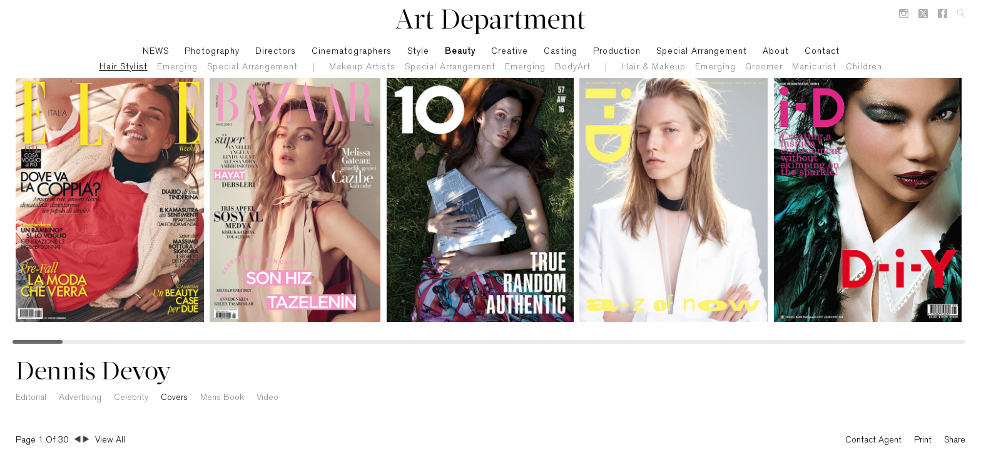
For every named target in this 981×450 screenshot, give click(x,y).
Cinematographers (352, 51)
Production (617, 51)
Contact (822, 51)
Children (864, 67)
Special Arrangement (252, 67)
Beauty (460, 51)
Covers (174, 397)
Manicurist (814, 67)
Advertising (80, 397)
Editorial (31, 397)
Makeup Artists (362, 67)
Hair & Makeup (654, 67)
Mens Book (222, 397)
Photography (212, 51)
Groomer (764, 67)
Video (267, 397)
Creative (509, 51)
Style (418, 51)
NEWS (156, 51)
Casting (560, 51)
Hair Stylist (123, 67)
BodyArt (573, 67)
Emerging (177, 67)
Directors (275, 51)
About (776, 51)
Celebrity (131, 397)
